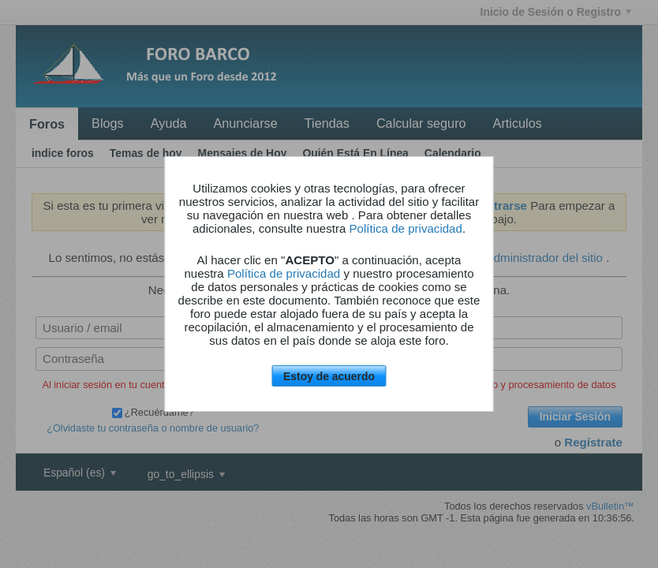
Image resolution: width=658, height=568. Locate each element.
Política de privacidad (406, 228)
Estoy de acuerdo (329, 376)
